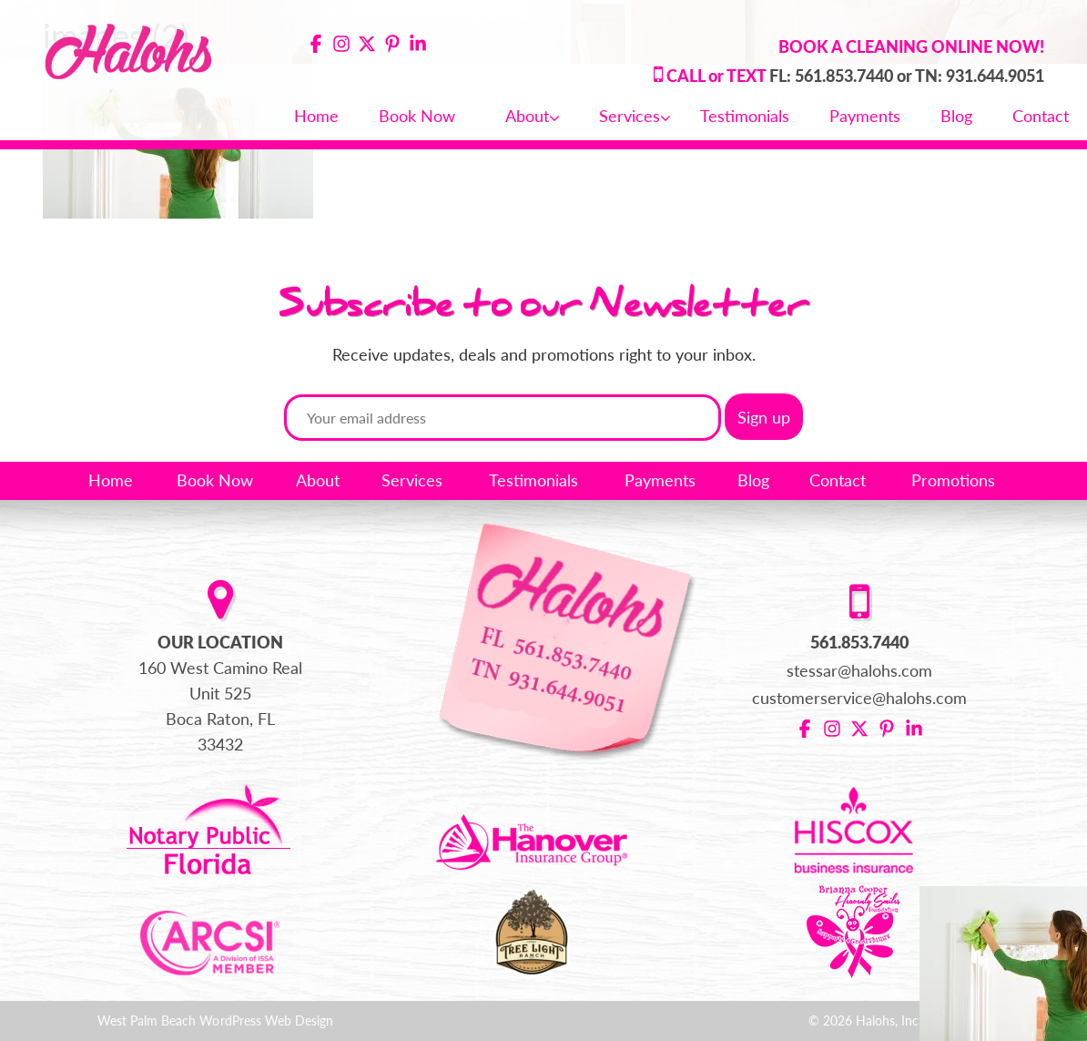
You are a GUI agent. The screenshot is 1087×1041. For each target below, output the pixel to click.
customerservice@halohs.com (860, 698)
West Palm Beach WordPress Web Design (215, 1020)
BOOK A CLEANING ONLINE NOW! (911, 46)
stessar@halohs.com (860, 670)
